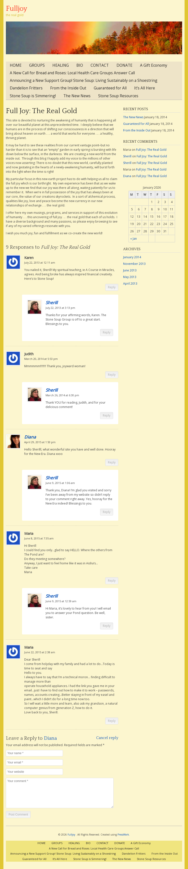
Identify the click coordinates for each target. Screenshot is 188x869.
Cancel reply (107, 738)
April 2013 (130, 283)
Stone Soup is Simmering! (33, 95)
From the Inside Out (68, 88)
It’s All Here (144, 88)
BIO (79, 65)
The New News (77, 95)
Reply (112, 287)
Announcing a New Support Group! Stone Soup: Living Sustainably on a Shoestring (83, 80)
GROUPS (37, 65)
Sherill (52, 302)
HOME (16, 65)
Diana (30, 437)
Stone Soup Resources (118, 95)
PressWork (123, 834)
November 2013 (134, 264)
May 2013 (129, 277)
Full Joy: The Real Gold (41, 111)
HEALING (60, 65)
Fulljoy (16, 8)
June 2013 (130, 270)
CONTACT (100, 65)
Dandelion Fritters (26, 88)
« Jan (133, 238)
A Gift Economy (153, 65)
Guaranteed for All (110, 88)
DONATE (124, 65)
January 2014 (132, 257)
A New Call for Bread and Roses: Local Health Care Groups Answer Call (72, 72)
